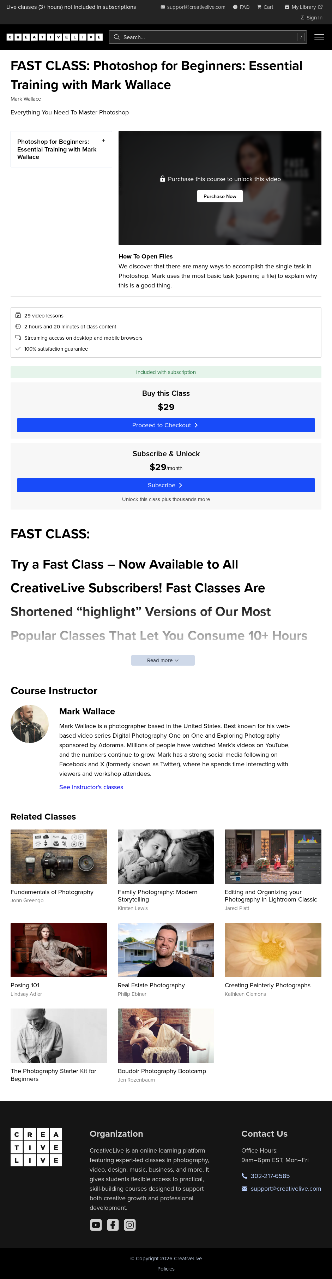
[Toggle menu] (319, 37)
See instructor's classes (91, 787)
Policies (166, 1268)
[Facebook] (113, 1225)
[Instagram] (129, 1225)
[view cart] (267, 7)
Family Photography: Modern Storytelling (158, 895)
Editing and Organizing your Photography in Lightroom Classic (271, 895)
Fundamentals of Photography (52, 891)
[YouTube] (96, 1225)
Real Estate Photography (151, 985)
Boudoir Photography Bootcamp (162, 1070)
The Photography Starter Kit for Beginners (53, 1074)
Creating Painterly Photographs (267, 985)
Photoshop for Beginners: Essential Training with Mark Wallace (56, 149)
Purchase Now (220, 196)
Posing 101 (25, 985)
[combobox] (208, 37)
